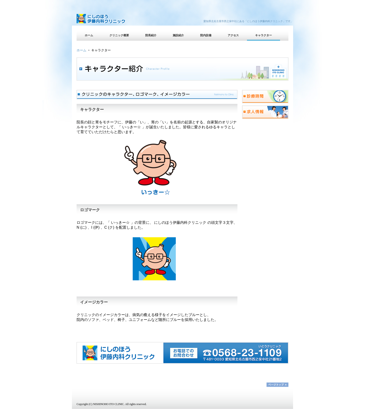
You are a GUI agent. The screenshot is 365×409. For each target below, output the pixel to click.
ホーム (89, 35)
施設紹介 (178, 35)
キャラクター (263, 35)
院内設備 (205, 35)
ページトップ (277, 385)
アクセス (233, 35)
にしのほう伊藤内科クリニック (117, 20)
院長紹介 (150, 35)
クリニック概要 (119, 35)
